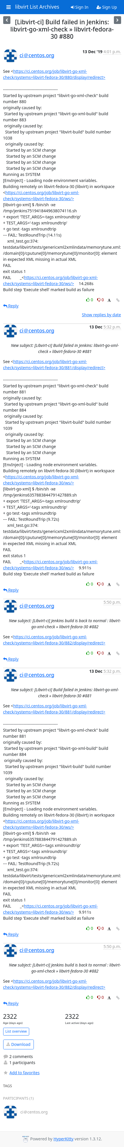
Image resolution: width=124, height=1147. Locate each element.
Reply (11, 305)
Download (18, 1044)
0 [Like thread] (90, 299)
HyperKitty (63, 1139)
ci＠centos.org (37, 55)
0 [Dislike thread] (100, 299)
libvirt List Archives (37, 6)
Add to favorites (21, 1072)
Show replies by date (101, 314)
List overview (16, 1031)
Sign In (79, 7)
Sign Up (107, 7)
